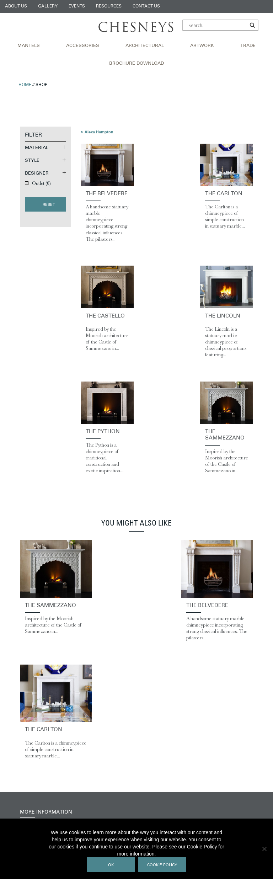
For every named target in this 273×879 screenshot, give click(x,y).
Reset (49, 205)
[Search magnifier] (253, 25)
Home (24, 85)
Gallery (48, 6)
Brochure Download (136, 64)
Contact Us (146, 6)
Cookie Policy (162, 865)
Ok (111, 865)
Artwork (202, 46)
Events (77, 6)
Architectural (144, 46)
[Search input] (217, 25)
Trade (248, 46)
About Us (16, 6)
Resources (109, 6)
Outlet (41, 183)
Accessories (82, 46)
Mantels (28, 46)
